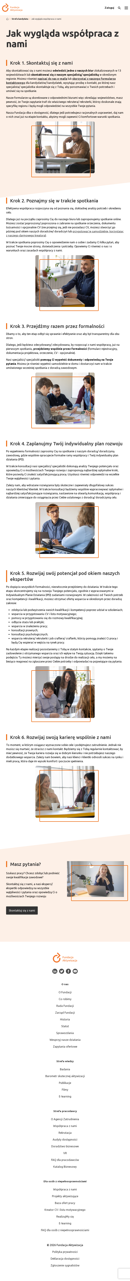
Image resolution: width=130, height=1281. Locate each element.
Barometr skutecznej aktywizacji (65, 1076)
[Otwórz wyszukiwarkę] (119, 8)
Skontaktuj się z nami (22, 910)
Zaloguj (109, 7)
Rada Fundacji (65, 1005)
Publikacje (65, 1082)
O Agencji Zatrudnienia (65, 1119)
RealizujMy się (65, 1216)
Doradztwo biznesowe (65, 1146)
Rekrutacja (65, 1132)
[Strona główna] (7, 19)
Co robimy (65, 999)
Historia (65, 1019)
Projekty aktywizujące (65, 1196)
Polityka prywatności (65, 1251)
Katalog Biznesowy (65, 1166)
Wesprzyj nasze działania (65, 1039)
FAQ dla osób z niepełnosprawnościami (65, 1230)
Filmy (65, 1089)
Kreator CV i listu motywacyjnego (65, 1209)
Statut (65, 1026)
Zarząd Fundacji (65, 1012)
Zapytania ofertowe (65, 1046)
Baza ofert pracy (65, 1202)
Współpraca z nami (65, 1125)
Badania (65, 1069)
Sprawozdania (65, 1033)
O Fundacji (65, 992)
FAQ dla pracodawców (65, 1159)
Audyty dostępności (65, 1139)
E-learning (65, 1096)
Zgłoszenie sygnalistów (65, 1265)
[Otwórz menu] (126, 8)
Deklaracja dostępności (65, 1258)
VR (65, 1153)
